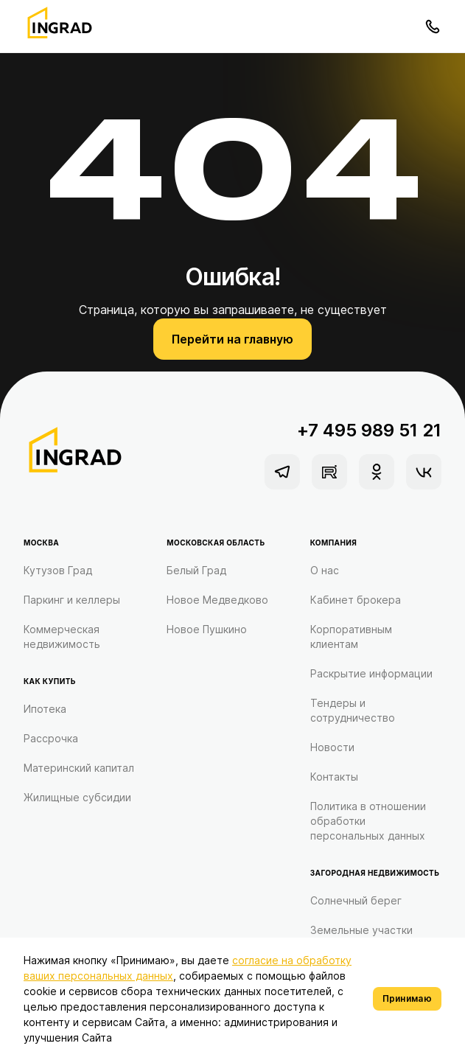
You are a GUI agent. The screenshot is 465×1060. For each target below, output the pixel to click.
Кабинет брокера (355, 599)
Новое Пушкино (207, 629)
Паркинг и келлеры (72, 599)
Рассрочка (51, 738)
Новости (332, 747)
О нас (324, 570)
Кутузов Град (58, 570)
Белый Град (196, 570)
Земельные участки (361, 930)
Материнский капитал (79, 767)
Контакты (334, 776)
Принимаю (407, 998)
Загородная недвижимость (375, 872)
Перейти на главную (232, 339)
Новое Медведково (217, 599)
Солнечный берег (356, 900)
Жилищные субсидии (77, 797)
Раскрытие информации (371, 673)
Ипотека (45, 708)
